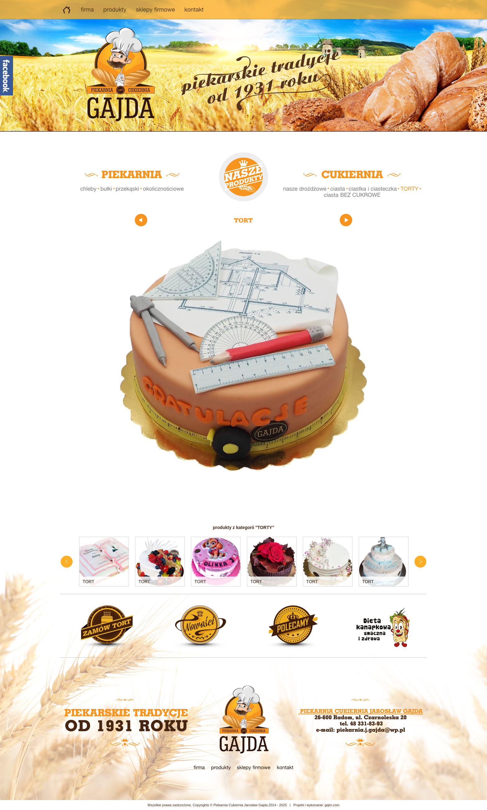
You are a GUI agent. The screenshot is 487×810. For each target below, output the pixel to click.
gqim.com (332, 805)
